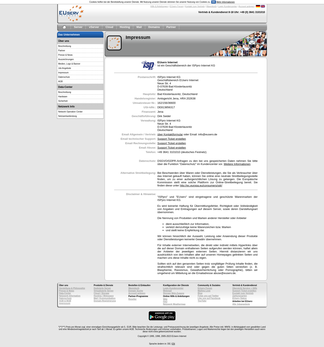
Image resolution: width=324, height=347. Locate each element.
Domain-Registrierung (105, 301)
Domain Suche (135, 291)
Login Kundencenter (227, 6)
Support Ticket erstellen (171, 138)
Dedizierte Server (102, 288)
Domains (154, 27)
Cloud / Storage (101, 293)
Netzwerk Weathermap (174, 304)
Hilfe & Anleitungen (159, 6)
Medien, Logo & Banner (69, 64)
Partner (171, 27)
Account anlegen (246, 6)
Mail (139, 27)
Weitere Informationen (237, 164)
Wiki (165, 299)
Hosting (125, 27)
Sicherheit (62, 101)
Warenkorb (211, 6)
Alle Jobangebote (241, 304)
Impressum (63, 72)
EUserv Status (239, 298)
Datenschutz (64, 77)
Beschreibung (64, 46)
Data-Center (65, 293)
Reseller (132, 299)
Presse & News (65, 55)
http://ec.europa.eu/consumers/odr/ (201, 185)
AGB (60, 81)
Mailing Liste (204, 291)
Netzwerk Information (69, 296)
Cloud (109, 27)
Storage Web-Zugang (173, 293)
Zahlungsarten (239, 296)
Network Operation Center (70, 112)
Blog (200, 293)
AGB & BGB (65, 301)
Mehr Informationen (225, 2)
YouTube (202, 301)
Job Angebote (64, 68)
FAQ (165, 302)
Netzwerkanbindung (67, 116)
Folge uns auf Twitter (208, 296)
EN (173, 344)
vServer (94, 27)
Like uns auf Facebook (209, 298)
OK (213, 2)
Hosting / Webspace (104, 296)
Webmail (167, 291)
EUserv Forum (176, 6)
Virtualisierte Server (103, 291)
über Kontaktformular (170, 134)
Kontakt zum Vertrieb (195, 6)
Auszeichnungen (66, 59)
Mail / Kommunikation (104, 298)
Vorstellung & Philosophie (72, 288)
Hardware (62, 96)
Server (78, 27)
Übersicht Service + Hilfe (244, 288)
